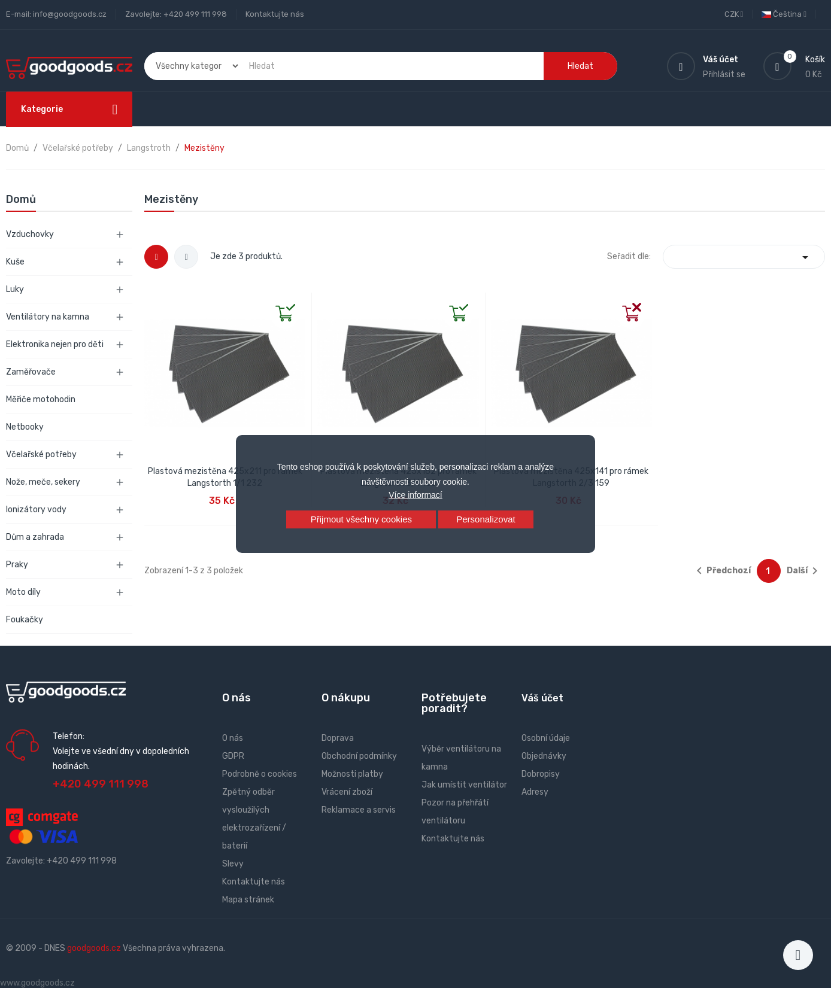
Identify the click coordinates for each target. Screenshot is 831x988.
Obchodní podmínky (359, 756)
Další (804, 571)
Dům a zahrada (35, 537)
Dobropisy (540, 774)
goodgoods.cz (94, 948)
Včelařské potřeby (41, 454)
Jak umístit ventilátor (464, 785)
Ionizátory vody (36, 509)
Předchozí (721, 571)
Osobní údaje (545, 738)
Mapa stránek (248, 900)
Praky (17, 565)
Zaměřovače (31, 372)
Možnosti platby (352, 774)
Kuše (15, 262)
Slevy (233, 864)
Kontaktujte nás (274, 14)
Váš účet (542, 698)
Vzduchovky (30, 234)
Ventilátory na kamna (47, 317)
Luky (15, 289)
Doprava (338, 738)
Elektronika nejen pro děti (55, 344)
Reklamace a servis (359, 810)
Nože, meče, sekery (43, 482)
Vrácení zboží (347, 792)
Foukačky (24, 620)
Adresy (534, 792)
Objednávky (543, 756)
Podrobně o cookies (259, 774)
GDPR (233, 756)
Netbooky (25, 427)
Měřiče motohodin (40, 399)
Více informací (415, 495)
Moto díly (23, 592)
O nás (232, 738)
